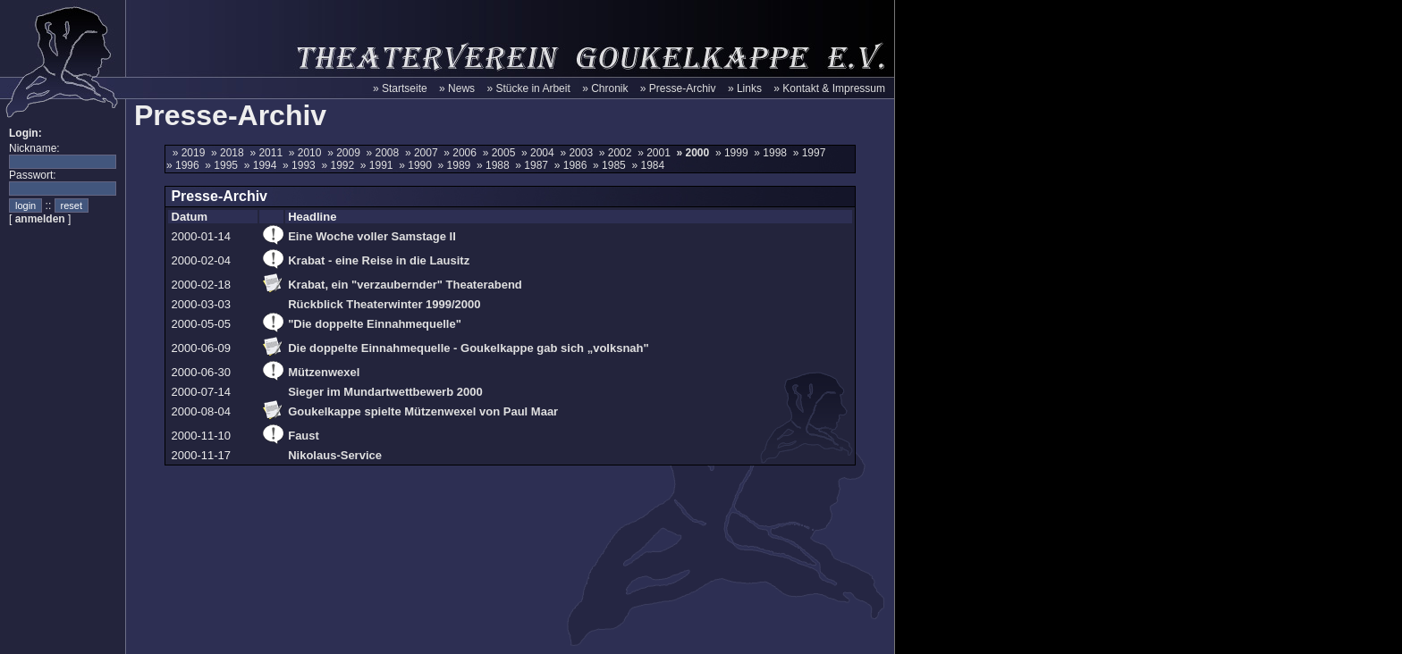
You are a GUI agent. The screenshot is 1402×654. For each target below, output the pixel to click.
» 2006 (462, 153)
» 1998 (773, 153)
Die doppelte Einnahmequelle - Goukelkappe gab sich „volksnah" (468, 348)
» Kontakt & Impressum (829, 88)
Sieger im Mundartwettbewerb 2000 (385, 391)
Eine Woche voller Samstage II (372, 236)
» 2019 (192, 153)
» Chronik (605, 88)
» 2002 (618, 153)
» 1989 (457, 165)
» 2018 (230, 153)
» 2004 (540, 153)
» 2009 (346, 153)
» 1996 (185, 165)
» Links (745, 88)
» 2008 (386, 153)
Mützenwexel (323, 372)
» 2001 (657, 153)
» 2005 (502, 153)
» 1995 (224, 165)
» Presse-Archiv (678, 88)
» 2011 (268, 153)
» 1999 (734, 153)
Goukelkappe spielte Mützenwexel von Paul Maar (423, 411)
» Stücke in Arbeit (528, 88)
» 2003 (579, 153)
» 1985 (612, 165)
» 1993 (302, 165)
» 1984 (649, 165)
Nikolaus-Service (335, 455)
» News (457, 88)
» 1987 (534, 165)
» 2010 (308, 153)
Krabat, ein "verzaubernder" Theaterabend (405, 284)
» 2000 (695, 153)
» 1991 (379, 165)
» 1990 (418, 165)
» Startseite (400, 88)
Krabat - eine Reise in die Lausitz (378, 260)
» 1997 (811, 153)
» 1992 (340, 165)
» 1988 (496, 165)
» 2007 (424, 153)
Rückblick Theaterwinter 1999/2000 (384, 304)
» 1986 (573, 165)
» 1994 (263, 165)
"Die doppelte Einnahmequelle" (374, 324)
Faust (303, 435)
